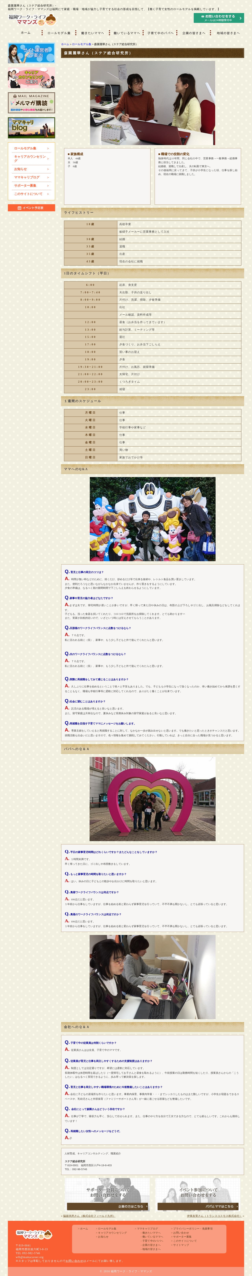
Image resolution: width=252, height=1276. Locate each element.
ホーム (65, 44)
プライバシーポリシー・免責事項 (192, 1228)
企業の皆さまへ (151, 1244)
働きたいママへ (151, 1232)
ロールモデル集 (81, 44)
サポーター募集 (181, 1236)
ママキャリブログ (146, 1228)
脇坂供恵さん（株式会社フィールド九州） (89, 1215)
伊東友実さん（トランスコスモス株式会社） (214, 1215)
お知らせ (102, 1236)
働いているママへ (152, 1236)
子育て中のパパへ (152, 1240)
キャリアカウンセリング (111, 1232)
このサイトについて (184, 1240)
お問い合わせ (74, 1260)
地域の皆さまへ (151, 1249)
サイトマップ (180, 1244)
